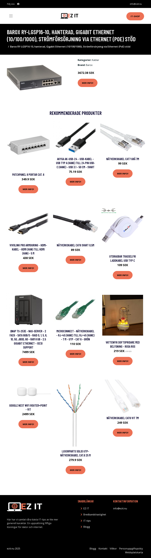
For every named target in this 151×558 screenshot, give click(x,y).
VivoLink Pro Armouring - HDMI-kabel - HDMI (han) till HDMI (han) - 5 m (28, 249)
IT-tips (87, 520)
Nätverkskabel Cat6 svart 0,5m (75, 245)
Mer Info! (87, 82)
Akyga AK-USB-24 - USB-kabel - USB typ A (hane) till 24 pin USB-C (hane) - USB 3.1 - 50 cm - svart (75, 163)
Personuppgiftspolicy (131, 548)
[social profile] (18, 4)
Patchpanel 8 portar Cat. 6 (28, 174)
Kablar (95, 60)
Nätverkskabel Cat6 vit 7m (123, 418)
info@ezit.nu (136, 4)
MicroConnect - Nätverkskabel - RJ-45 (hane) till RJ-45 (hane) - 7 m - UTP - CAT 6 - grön (75, 335)
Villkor (113, 548)
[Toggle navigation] (11, 16)
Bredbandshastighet (94, 514)
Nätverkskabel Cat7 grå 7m (122, 159)
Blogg (86, 526)
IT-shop (135, 16)
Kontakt (103, 548)
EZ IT (86, 508)
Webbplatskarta (134, 552)
